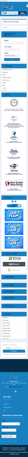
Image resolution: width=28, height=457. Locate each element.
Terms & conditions (22, 452)
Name (6, 40)
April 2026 (4, 317)
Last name (7, 47)
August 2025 (5, 338)
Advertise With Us (7, 407)
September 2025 (6, 336)
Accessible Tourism (7, 69)
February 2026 (6, 323)
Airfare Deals (5, 80)
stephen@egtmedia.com (15, 386)
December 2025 (6, 328)
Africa (4, 75)
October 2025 (5, 333)
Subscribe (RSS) (14, 454)
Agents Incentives (7, 77)
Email (6, 53)
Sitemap (2, 452)
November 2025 (6, 331)
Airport (4, 82)
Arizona (4, 88)
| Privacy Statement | (11, 452)
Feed (4, 411)
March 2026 (5, 320)
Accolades (5, 72)
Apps (3, 85)
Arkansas (4, 90)
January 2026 (5, 325)
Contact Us (6, 404)
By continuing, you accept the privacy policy (14, 354)
